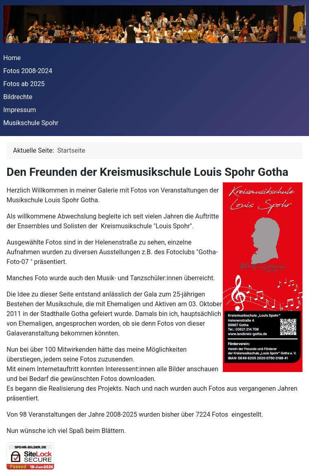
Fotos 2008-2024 (27, 71)
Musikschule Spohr (31, 123)
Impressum (19, 110)
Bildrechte (17, 97)
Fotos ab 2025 (24, 84)
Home (12, 58)
